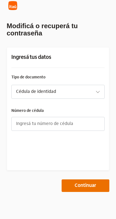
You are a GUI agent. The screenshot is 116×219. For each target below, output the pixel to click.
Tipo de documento (28, 77)
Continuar (85, 185)
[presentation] (53, 151)
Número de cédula (27, 110)
